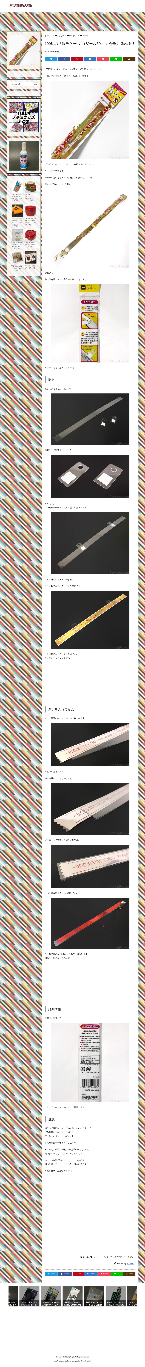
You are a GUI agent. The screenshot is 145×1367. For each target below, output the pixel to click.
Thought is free (85, 1361)
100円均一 (73, 36)
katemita (130, 1263)
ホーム (49, 36)
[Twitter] (51, 59)
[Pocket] (103, 59)
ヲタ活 (130, 1257)
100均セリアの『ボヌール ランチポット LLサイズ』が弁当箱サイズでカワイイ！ (30, 222)
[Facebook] (64, 59)
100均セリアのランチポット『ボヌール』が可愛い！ (30, 244)
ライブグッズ (119, 1257)
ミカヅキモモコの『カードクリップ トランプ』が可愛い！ (30, 267)
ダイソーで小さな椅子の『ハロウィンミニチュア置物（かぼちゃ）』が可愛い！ (17, 222)
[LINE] (116, 59)
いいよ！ (97, 1257)
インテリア (107, 1257)
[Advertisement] (72, 20)
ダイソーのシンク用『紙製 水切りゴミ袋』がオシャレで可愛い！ (17, 197)
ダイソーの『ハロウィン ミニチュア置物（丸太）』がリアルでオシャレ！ (30, 198)
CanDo (85, 36)
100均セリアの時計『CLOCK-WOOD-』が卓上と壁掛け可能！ (17, 267)
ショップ (60, 36)
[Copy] (129, 59)
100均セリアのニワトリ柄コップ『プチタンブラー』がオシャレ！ (17, 245)
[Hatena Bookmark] (90, 59)
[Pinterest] (77, 59)
